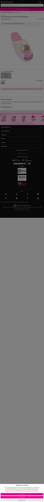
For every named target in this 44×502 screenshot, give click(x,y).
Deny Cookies (22, 497)
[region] (22, 493)
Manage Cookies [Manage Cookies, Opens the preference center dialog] (22, 500)
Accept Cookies (22, 494)
